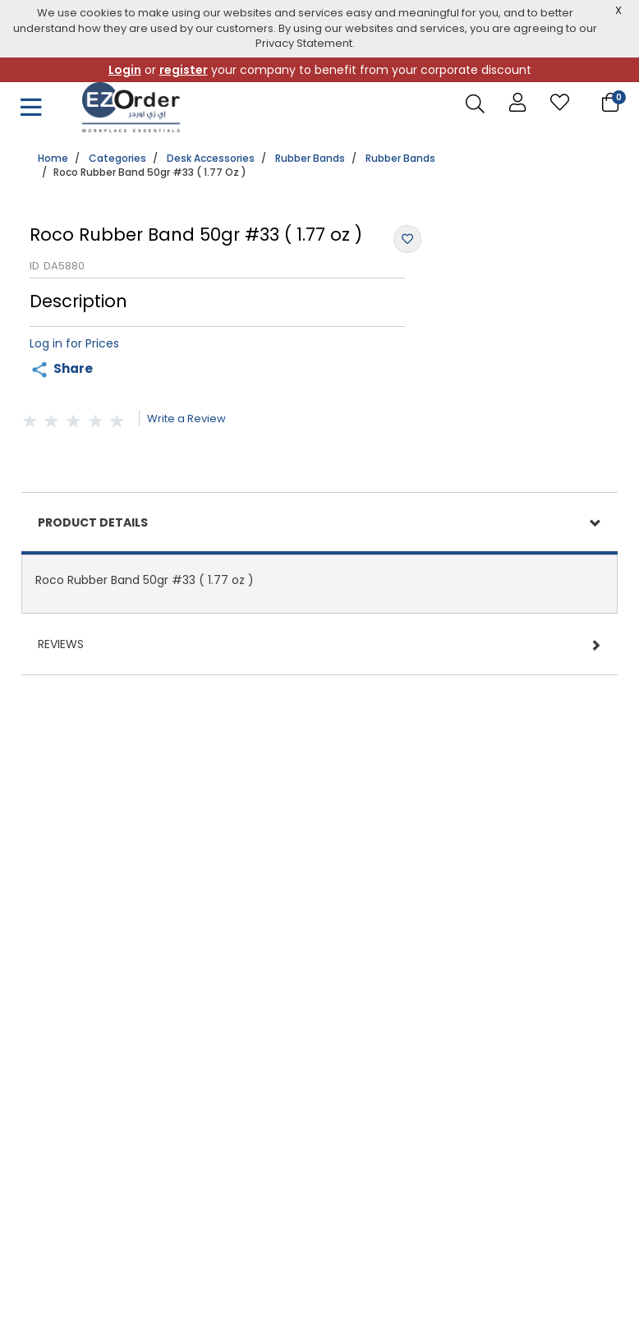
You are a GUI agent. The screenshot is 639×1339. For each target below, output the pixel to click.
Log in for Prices (74, 343)
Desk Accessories (211, 158)
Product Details (93, 522)
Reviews (61, 644)
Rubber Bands (310, 158)
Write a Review (186, 418)
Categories (117, 158)
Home (53, 158)
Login (124, 70)
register (183, 70)
